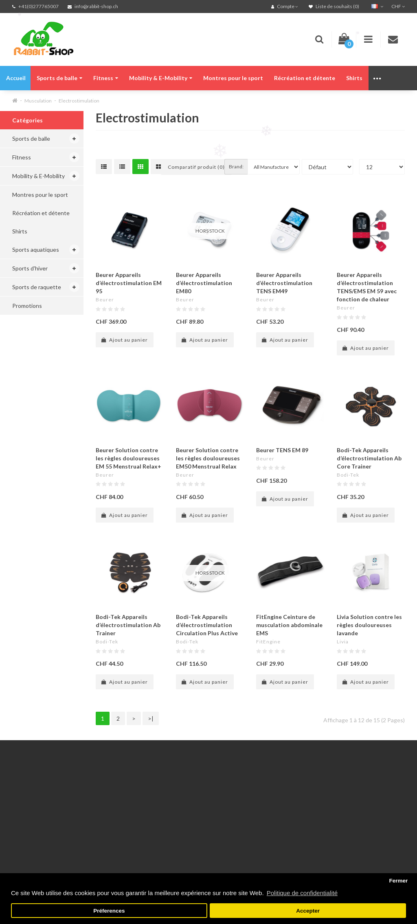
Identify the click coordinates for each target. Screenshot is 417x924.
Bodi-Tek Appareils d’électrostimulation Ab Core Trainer (369, 458)
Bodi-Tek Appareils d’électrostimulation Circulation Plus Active (207, 624)
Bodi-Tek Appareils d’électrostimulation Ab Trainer (128, 624)
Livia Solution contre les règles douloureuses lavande (369, 624)
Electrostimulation (79, 101)
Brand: (236, 166)
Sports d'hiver (30, 268)
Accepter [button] (308, 911)
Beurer (105, 299)
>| (151, 718)
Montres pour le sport (233, 77)
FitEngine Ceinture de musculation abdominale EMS (289, 624)
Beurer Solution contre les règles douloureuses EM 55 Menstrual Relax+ (128, 458)
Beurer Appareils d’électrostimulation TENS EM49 (284, 282)
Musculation (38, 101)
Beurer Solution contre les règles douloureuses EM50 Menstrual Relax (208, 458)
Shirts (354, 77)
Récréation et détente (304, 77)
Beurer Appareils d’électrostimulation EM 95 (129, 282)
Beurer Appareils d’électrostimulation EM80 (204, 282)
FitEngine (268, 642)
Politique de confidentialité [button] (302, 892)
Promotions (27, 305)
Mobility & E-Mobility (160, 77)
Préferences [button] (109, 911)
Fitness (105, 77)
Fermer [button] (398, 881)
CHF (398, 6)
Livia (343, 642)
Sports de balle (59, 77)
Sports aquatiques (35, 249)
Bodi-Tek (348, 475)
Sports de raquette (36, 286)
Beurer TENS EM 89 (282, 450)
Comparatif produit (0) (196, 167)
